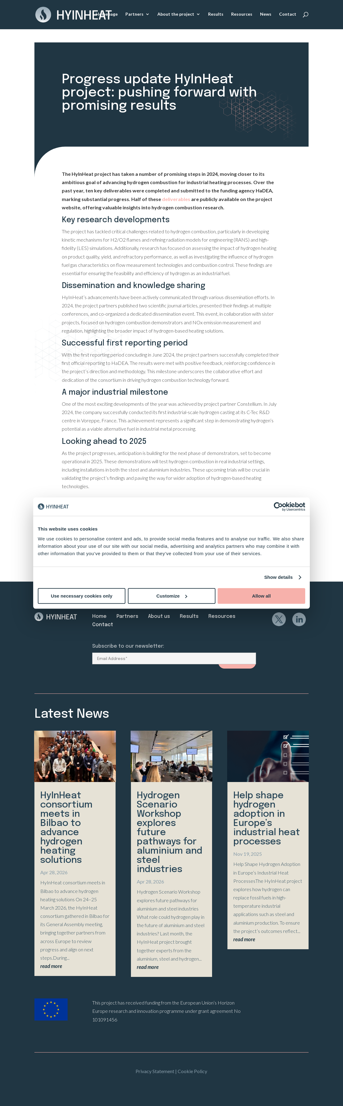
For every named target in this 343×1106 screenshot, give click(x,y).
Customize (171, 595)
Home (99, 616)
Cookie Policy (192, 1071)
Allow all (261, 595)
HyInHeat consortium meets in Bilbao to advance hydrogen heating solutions (66, 828)
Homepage (107, 15)
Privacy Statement (155, 1071)
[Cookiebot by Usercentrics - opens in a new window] (278, 506)
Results (215, 15)
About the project (175, 15)
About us (159, 616)
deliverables (175, 199)
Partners (134, 15)
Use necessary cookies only (81, 595)
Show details (278, 577)
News (265, 15)
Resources (241, 15)
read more (51, 966)
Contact (287, 15)
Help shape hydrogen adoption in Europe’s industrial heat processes (266, 819)
